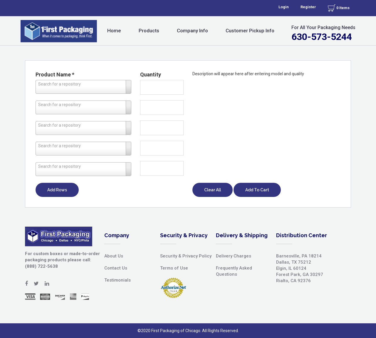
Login (283, 7)
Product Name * (55, 74)
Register (308, 7)
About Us (113, 256)
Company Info (192, 31)
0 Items (339, 8)
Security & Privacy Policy (186, 256)
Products (149, 31)
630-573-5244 (321, 36)
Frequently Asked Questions (234, 271)
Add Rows (57, 190)
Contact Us (115, 268)
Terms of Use (174, 268)
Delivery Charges (233, 256)
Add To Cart (257, 190)
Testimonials (117, 280)
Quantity (150, 74)
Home (114, 31)
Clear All (212, 190)
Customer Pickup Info (250, 31)
